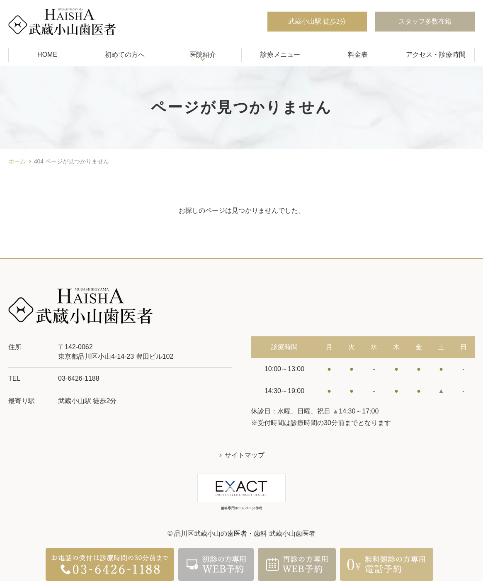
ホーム (17, 161)
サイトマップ (245, 455)
